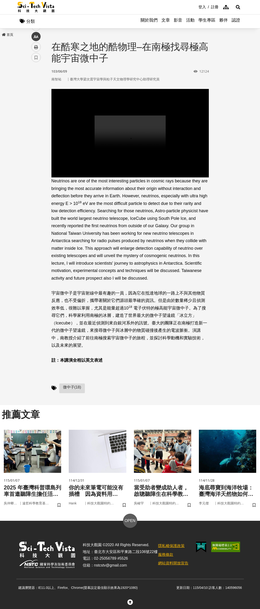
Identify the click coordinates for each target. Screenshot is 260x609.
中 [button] (36, 122)
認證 (236, 21)
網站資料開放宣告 (173, 564)
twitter (36, 101)
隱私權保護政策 (171, 546)
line (34, 112)
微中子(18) (72, 387)
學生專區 (206, 21)
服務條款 (165, 555)
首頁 (7, 35)
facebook (36, 91)
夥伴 (223, 21)
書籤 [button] (36, 143)
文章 (165, 21)
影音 (178, 21)
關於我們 (149, 21)
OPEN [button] (130, 521)
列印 (36, 132)
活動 (190, 21)
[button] (237, 7)
